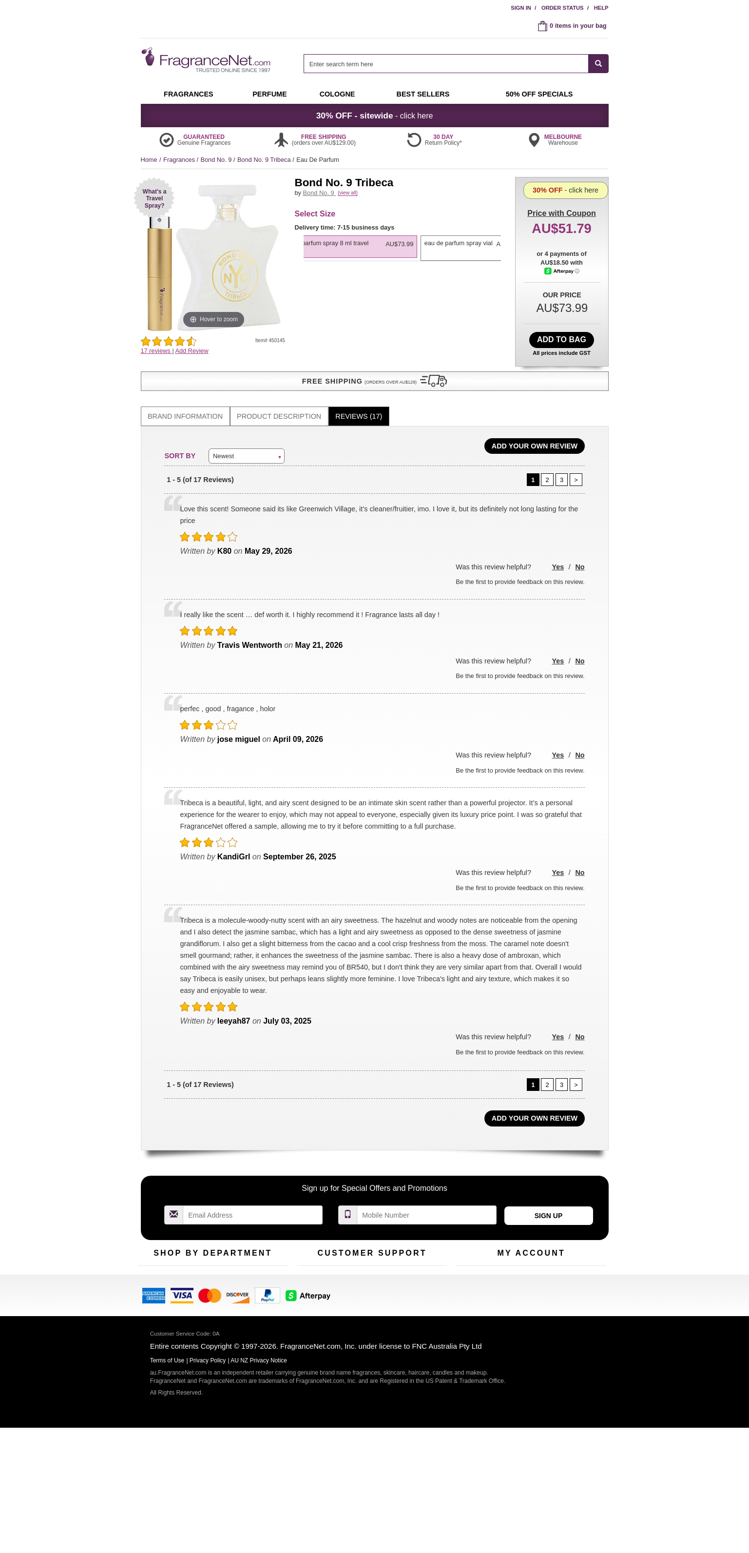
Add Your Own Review (534, 435)
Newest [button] (223, 444)
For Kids (254, 1269)
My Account (473, 1269)
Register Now (475, 1284)
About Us (310, 1299)
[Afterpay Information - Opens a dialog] (561, 310)
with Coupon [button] (561, 192)
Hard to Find (260, 1315)
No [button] (579, 556)
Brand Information (185, 405)
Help (601, 8)
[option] (401, 270)
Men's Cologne (159, 1308)
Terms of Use (420, 1284)
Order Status (562, 8)
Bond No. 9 (216, 159)
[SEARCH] (599, 63)
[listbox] (402, 275)
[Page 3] (562, 469)
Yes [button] (558, 556)
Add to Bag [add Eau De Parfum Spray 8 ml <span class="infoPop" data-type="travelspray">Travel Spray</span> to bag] (561, 337)
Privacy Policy (208, 1474)
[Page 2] (547, 469)
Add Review (191, 350)
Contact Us (312, 1284)
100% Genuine (422, 1269)
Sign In (521, 8)
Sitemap (413, 1299)
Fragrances (179, 159)
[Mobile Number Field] (427, 1204)
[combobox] (456, 63)
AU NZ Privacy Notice (258, 1474)
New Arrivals (260, 1284)
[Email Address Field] (253, 1204)
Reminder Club (531, 1284)
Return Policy (369, 1269)
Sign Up (549, 1205)
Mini (248, 1299)
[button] (153, 197)
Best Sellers (208, 1299)
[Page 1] (533, 469)
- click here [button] (374, 115)
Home (149, 159)
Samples (204, 1284)
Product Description (279, 405)
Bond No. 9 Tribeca (264, 159)
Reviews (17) (358, 405)
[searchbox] (446, 63)
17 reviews (157, 350)
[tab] (185, 406)
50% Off (203, 1269)
